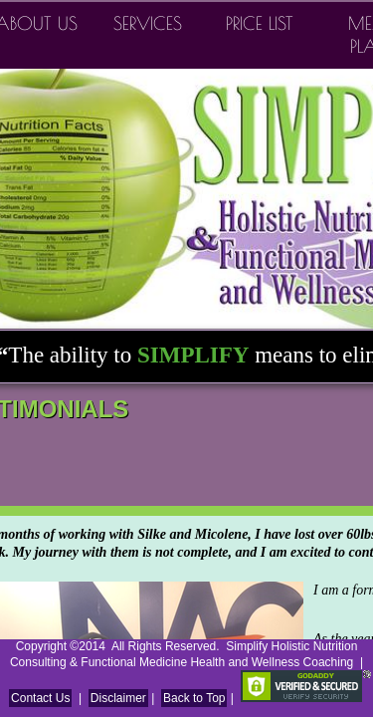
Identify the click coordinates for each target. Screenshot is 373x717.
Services (147, 23)
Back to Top (194, 698)
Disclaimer (118, 698)
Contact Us (40, 698)
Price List (259, 23)
